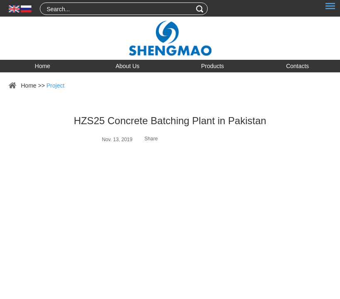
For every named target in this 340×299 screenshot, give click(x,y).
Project (55, 85)
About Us (128, 66)
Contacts (297, 66)
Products (212, 66)
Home (42, 66)
